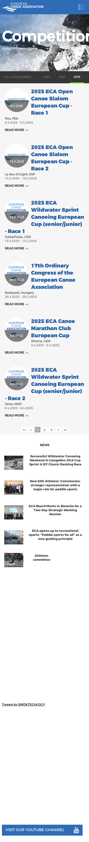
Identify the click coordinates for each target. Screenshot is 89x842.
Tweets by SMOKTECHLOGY (23, 704)
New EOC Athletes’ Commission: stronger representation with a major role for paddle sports (55, 485)
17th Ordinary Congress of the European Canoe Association (53, 276)
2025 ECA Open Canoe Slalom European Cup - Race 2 (52, 158)
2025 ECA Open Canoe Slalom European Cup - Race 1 (52, 102)
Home (6, 48)
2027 (47, 77)
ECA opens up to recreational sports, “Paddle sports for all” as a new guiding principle (55, 535)
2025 (77, 77)
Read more (14, 130)
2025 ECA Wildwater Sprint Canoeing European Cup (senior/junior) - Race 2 (44, 384)
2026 (62, 77)
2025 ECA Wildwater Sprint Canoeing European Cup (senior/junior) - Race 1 (44, 217)
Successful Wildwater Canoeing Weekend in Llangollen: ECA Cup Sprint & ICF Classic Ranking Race (55, 460)
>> (65, 430)
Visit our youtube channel (42, 830)
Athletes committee (41, 558)
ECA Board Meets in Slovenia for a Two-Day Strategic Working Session (55, 510)
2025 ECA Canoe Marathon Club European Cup (53, 328)
